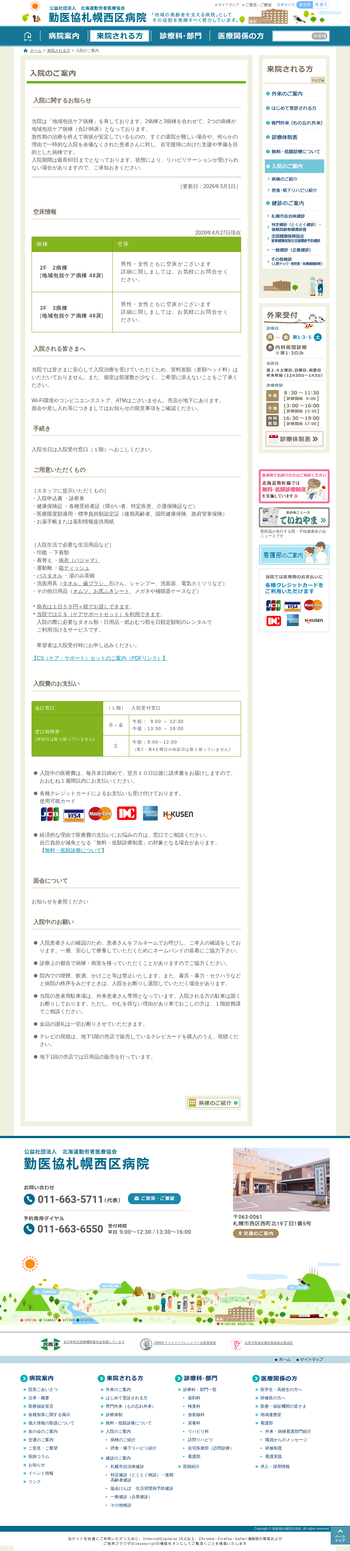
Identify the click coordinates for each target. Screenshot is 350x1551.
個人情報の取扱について (51, 1423)
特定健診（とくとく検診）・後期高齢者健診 (294, 227)
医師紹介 (191, 1466)
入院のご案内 (294, 166)
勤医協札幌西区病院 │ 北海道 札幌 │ (84, 13)
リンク (34, 1481)
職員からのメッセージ (286, 1439)
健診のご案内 (294, 203)
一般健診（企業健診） (131, 1496)
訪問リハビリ (200, 1439)
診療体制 (294, 137)
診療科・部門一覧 (200, 1389)
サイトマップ (227, 5)
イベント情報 (40, 1473)
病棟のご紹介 (213, 1102)
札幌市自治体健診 (294, 216)
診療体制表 (294, 439)
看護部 (194, 1456)
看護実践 (273, 1456)
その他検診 (121, 1505)
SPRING (29, 1320)
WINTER (84, 1320)
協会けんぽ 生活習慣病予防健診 (142, 1488)
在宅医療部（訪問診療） (211, 1448)
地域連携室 (270, 1414)
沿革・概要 (38, 1397)
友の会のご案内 (43, 1431)
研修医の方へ (273, 1397)
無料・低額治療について (294, 152)
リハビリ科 (198, 1431)
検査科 (194, 1406)
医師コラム (38, 1456)
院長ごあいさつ (43, 1389)
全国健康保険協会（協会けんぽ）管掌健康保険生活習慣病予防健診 (294, 238)
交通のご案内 (256, 1233)
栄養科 (194, 1423)
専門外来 (294, 123)
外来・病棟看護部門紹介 (288, 1431)
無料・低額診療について (73, 850)
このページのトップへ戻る (340, 1536)
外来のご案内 (294, 94)
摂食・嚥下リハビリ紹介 (294, 190)
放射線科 (196, 1414)
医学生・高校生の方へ (281, 1389)
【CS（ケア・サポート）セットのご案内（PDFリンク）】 (100, 658)
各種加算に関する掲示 (49, 1414)
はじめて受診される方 (294, 108)
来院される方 (119, 36)
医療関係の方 (240, 36)
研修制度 (273, 1448)
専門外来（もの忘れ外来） (131, 1406)
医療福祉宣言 (40, 1406)
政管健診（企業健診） (294, 250)
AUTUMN (66, 1320)
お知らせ (36, 1464)
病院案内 (64, 36)
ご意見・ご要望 (257, 5)
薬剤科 (194, 1397)
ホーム (30, 36)
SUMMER (48, 1320)
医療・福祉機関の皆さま (283, 1406)
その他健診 (294, 263)
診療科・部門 (180, 36)
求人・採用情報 (275, 1466)
